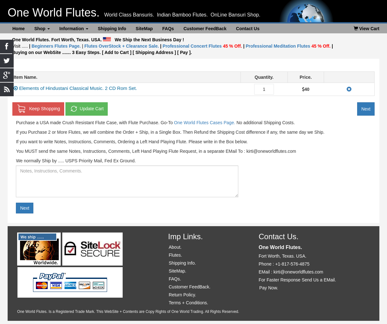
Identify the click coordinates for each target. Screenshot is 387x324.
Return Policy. (182, 294)
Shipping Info (112, 28)
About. (175, 247)
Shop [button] (42, 28)
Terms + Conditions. (188, 302)
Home (18, 28)
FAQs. (175, 278)
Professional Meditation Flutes (288, 46)
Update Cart (87, 109)
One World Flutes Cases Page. (204, 122)
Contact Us (248, 28)
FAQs (168, 28)
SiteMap (144, 28)
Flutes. (175, 255)
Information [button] (73, 28)
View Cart (366, 28)
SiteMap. (177, 270)
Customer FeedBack (204, 28)
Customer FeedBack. (190, 286)
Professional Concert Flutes (203, 46)
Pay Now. (268, 287)
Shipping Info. (182, 263)
